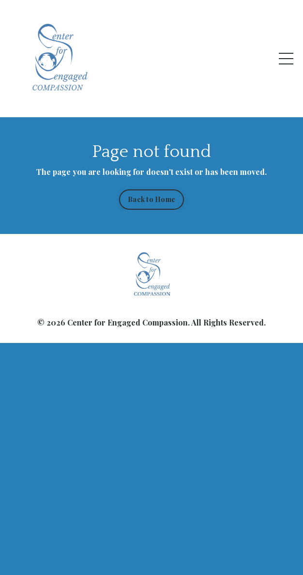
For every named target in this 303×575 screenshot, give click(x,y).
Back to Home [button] (151, 199)
